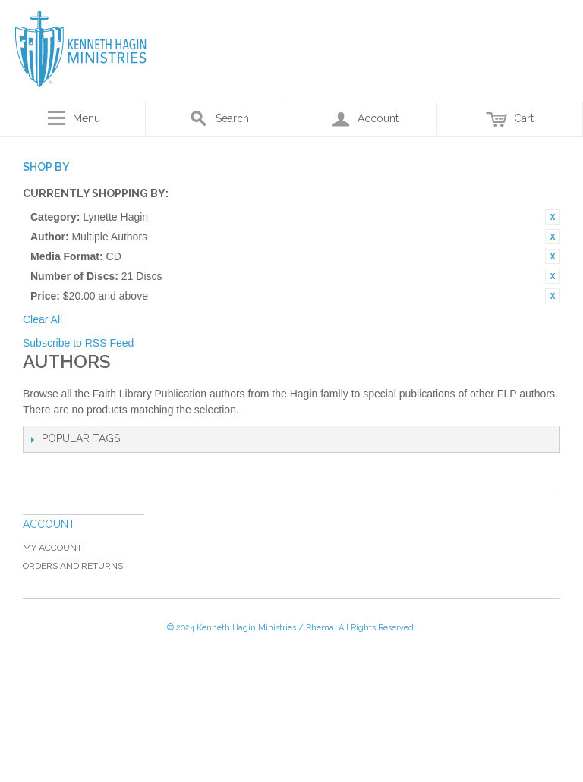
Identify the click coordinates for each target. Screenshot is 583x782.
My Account (52, 547)
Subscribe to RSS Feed (78, 343)
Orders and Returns (73, 566)
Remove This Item (552, 217)
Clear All (42, 319)
